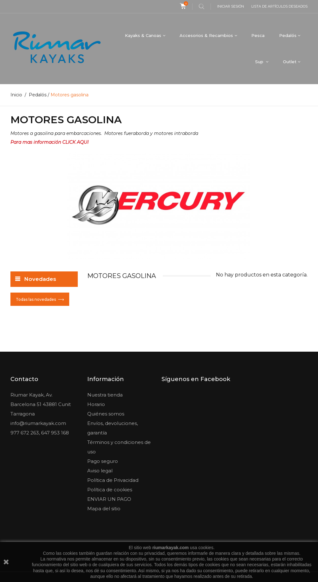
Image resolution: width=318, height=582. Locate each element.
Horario (96, 404)
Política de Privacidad (112, 480)
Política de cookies (109, 490)
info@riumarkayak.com (38, 423)
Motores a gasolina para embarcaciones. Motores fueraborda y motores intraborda (104, 133)
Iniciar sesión (230, 6)
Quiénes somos (105, 414)
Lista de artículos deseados (279, 6)
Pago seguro (102, 461)
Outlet (290, 61)
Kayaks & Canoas (143, 35)
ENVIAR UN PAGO (109, 499)
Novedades (40, 279)
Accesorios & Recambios (206, 35)
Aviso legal (100, 471)
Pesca (258, 35)
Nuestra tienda (105, 395)
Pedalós (288, 35)
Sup (260, 61)
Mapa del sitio (103, 509)
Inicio (16, 95)
